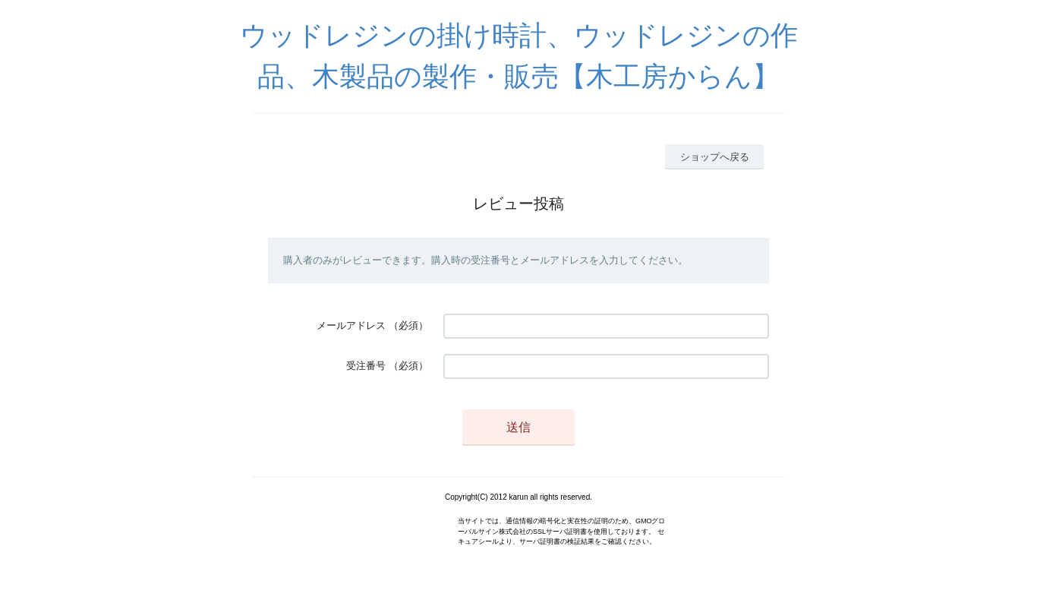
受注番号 (366, 365)
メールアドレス (351, 325)
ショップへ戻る (714, 157)
